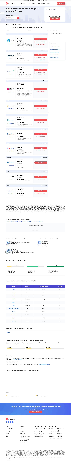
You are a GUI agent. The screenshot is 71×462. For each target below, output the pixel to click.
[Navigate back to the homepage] (10, 3)
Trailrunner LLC (9, 250)
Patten (34, 221)
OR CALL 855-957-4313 (40, 44)
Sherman (37, 221)
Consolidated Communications (13, 308)
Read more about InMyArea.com (44, 364)
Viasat (7, 243)
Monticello (19, 221)
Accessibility (22, 434)
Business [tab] (15, 283)
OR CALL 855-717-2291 (41, 108)
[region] (35, 383)
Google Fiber (59, 434)
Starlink (7, 251)
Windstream (59, 433)
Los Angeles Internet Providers (39, 428)
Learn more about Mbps (17, 359)
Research (7, 433)
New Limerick (23, 221)
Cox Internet (50, 433)
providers (33, 3)
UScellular (8, 249)
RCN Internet (59, 431)
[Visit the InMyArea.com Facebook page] (6, 422)
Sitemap (7, 436)
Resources (7, 434)
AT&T (7, 241)
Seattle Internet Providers (38, 436)
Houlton (11, 221)
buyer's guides (41, 3)
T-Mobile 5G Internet (52, 438)
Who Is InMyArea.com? (54, 57)
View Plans (40, 39)
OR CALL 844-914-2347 (41, 91)
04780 (8, 332)
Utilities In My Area (9, 431)
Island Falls (15, 221)
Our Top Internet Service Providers (56, 33)
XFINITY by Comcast (60, 428)
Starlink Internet (60, 438)
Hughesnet (8, 252)
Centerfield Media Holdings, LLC (29, 448)
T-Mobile (8, 244)
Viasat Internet (50, 436)
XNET (14, 305)
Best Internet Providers (54, 54)
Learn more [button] (45, 0)
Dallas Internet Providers (38, 431)
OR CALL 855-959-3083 (40, 59)
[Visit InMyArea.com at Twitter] (8, 422)
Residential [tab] (9, 283)
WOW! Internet (59, 436)
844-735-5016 (61, 3)
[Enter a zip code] (12, 17)
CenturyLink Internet (52, 431)
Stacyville (41, 221)
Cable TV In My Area (9, 430)
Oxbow (31, 221)
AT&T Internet (50, 428)
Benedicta (7, 221)
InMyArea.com (10, 448)
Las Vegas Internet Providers (39, 433)
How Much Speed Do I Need (55, 49)
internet (22, 3)
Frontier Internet (51, 434)
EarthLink (8, 245)
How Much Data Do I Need (55, 46)
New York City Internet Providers (39, 430)
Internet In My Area (9, 428)
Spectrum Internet (51, 430)
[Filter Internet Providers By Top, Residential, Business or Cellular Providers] (16, 31)
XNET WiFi (39, 242)
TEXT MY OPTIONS (41, 42)
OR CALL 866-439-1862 (40, 122)
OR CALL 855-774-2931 (41, 179)
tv (27, 3)
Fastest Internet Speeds (54, 52)
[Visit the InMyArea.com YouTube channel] (12, 422)
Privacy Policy (22, 433)
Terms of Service (23, 442)
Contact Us (22, 431)
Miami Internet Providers (38, 434)
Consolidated (8, 248)
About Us (21, 430)
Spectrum (8, 242)
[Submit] (18, 18)
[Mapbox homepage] (8, 392)
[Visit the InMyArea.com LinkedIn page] (10, 422)
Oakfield (28, 221)
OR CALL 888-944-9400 (40, 150)
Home (21, 428)
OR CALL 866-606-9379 (40, 136)
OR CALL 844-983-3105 (41, 74)
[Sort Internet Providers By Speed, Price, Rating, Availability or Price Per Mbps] (37, 31)
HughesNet (14, 321)
